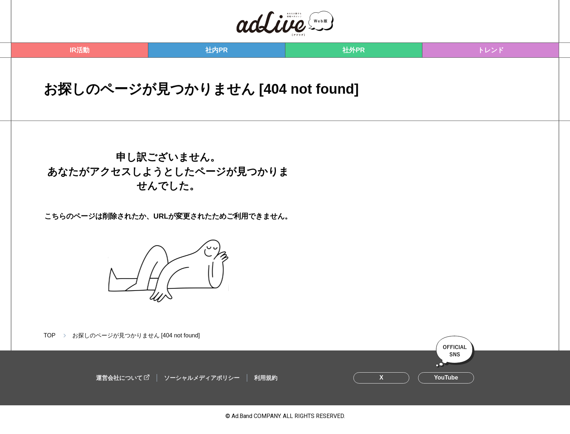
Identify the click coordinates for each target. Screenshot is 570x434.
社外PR (353, 50)
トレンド (491, 50)
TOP (50, 335)
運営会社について (119, 378)
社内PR (216, 50)
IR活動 (79, 50)
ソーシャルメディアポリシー (202, 378)
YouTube (446, 377)
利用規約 (265, 378)
